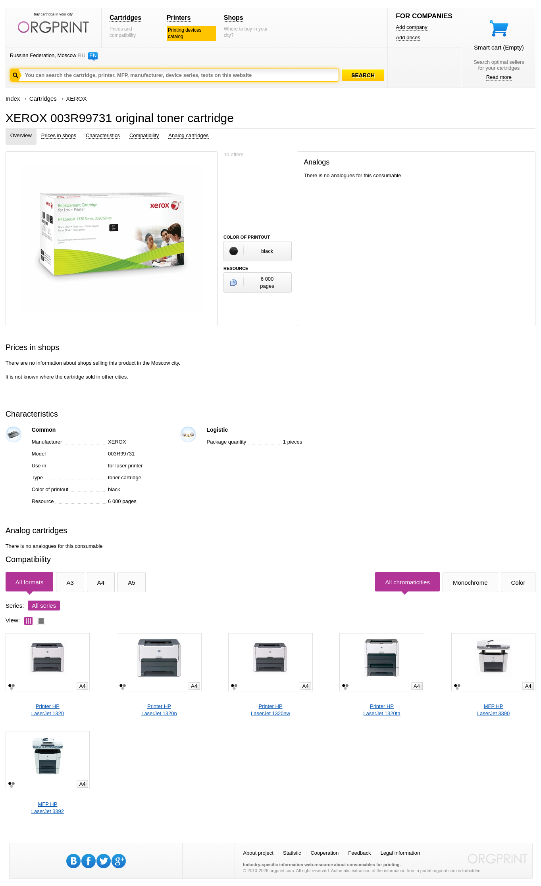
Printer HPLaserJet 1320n (159, 709)
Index (13, 98)
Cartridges (125, 17)
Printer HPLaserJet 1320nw (270, 709)
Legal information (400, 853)
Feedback (359, 853)
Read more (499, 77)
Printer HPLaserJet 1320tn (381, 709)
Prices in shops (58, 135)
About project (258, 853)
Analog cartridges (188, 135)
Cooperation (324, 853)
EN (92, 55)
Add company (411, 27)
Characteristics (103, 135)
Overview (21, 135)
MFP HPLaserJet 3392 (47, 807)
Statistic (292, 853)
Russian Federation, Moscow (43, 55)
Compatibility (144, 135)
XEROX (76, 98)
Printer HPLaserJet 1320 (47, 709)
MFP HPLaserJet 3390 (493, 709)
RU (81, 55)
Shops (233, 17)
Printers (179, 17)
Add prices (408, 37)
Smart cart (499, 47)
